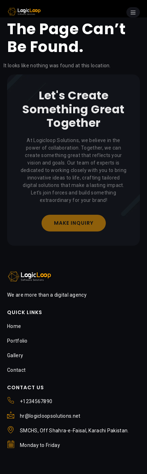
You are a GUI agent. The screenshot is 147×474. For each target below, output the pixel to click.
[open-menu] (133, 12)
